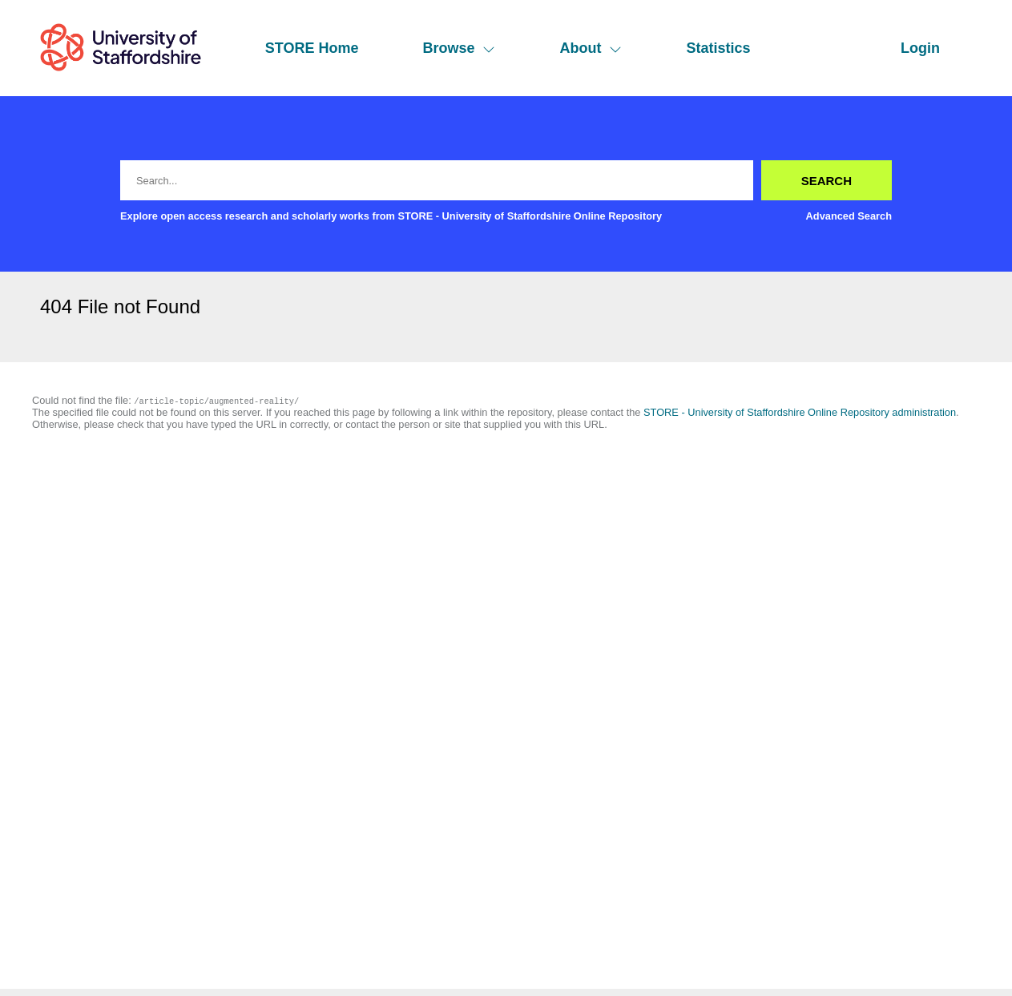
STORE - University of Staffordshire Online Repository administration (799, 412)
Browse (458, 48)
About (590, 48)
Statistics (718, 48)
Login (920, 48)
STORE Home (312, 48)
